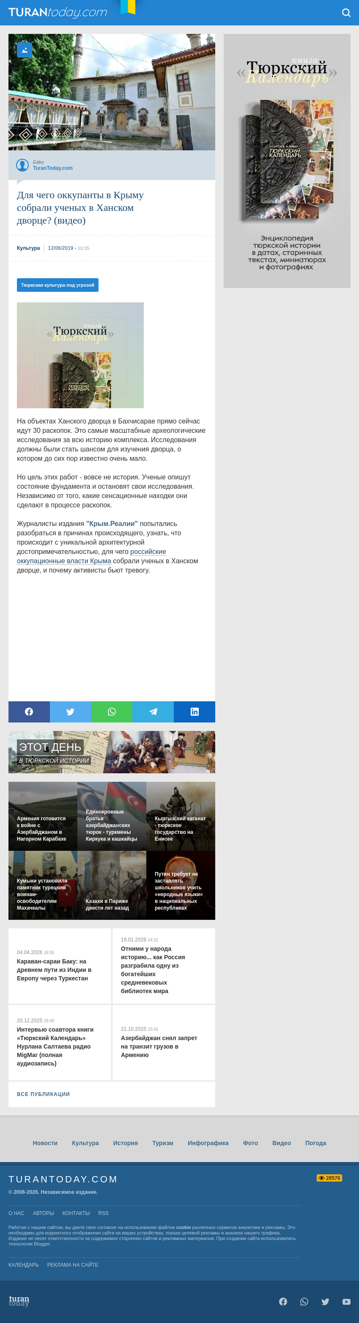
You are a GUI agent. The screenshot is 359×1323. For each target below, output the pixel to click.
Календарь (23, 1265)
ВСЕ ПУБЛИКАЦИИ (43, 1094)
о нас (16, 1213)
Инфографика (208, 1143)
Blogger (41, 1243)
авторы (43, 1213)
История (125, 1143)
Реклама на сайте (73, 1265)
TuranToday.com (58, 12)
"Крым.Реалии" (112, 523)
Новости (45, 1143)
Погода (315, 1143)
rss (103, 1213)
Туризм (162, 1143)
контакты (76, 1213)
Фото (250, 1143)
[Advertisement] (287, 415)
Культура (85, 1143)
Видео (281, 1143)
